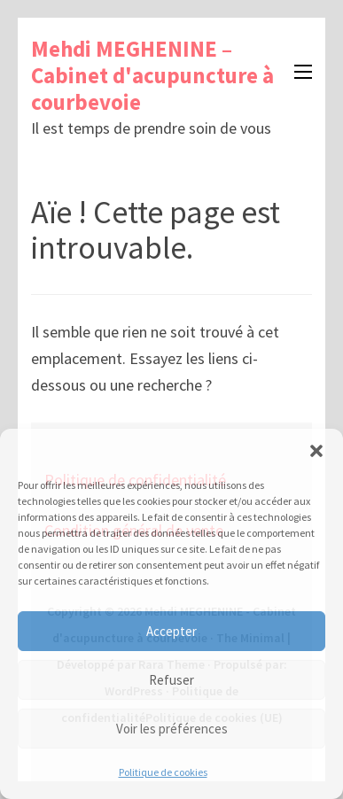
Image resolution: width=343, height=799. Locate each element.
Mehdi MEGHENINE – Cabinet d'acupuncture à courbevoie (152, 75)
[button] (316, 451)
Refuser (171, 679)
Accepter (171, 631)
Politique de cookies (163, 772)
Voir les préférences (172, 728)
